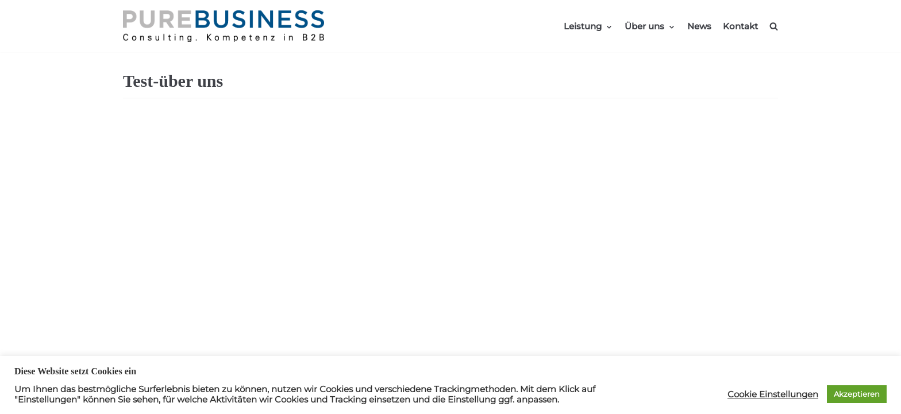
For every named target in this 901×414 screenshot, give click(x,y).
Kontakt (740, 26)
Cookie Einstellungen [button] (772, 394)
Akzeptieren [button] (857, 393)
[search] (773, 26)
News (699, 26)
